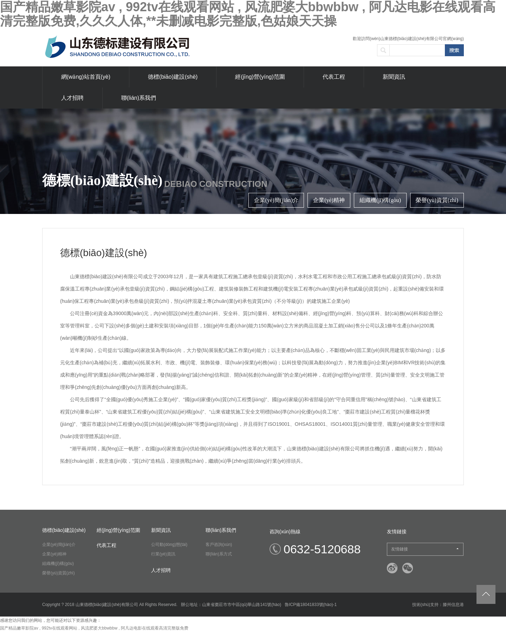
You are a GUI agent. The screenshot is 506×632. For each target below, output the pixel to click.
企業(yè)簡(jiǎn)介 (276, 200)
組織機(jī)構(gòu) (380, 200)
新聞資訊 (394, 77)
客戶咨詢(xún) (219, 544)
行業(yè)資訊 (163, 554)
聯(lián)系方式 (219, 554)
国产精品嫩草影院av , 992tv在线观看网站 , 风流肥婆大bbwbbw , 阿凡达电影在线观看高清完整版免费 (94, 628)
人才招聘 (72, 98)
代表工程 (334, 77)
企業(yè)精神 (329, 200)
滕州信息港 (453, 604)
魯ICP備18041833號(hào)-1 (311, 604)
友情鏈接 (425, 549)
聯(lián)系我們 (138, 98)
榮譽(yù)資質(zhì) (437, 200)
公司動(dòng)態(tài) (169, 544)
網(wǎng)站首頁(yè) (86, 77)
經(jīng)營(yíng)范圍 (260, 77)
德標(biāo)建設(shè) (172, 77)
